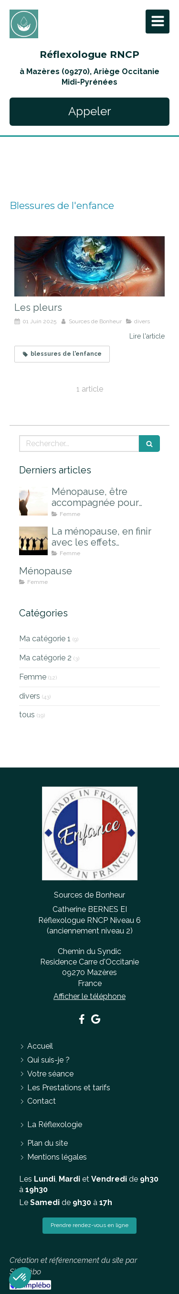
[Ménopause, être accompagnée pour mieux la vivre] (33, 501)
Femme (32, 676)
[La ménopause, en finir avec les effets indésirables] (33, 540)
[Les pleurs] (89, 266)
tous (27, 714)
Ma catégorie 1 (45, 638)
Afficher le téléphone (89, 996)
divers (29, 696)
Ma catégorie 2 (45, 657)
